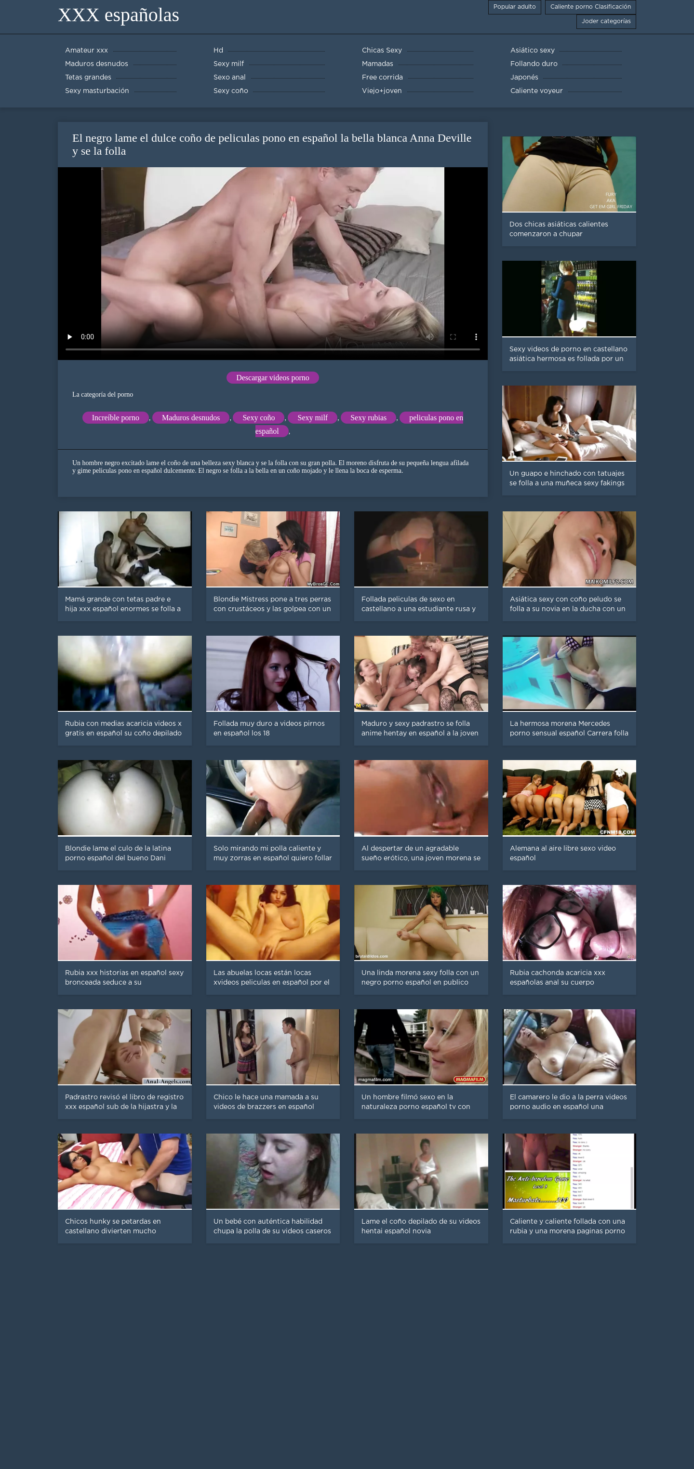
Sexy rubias (368, 418)
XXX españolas (118, 15)
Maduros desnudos (191, 418)
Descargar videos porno (272, 378)
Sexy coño (258, 418)
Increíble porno (115, 418)
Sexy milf (312, 418)
